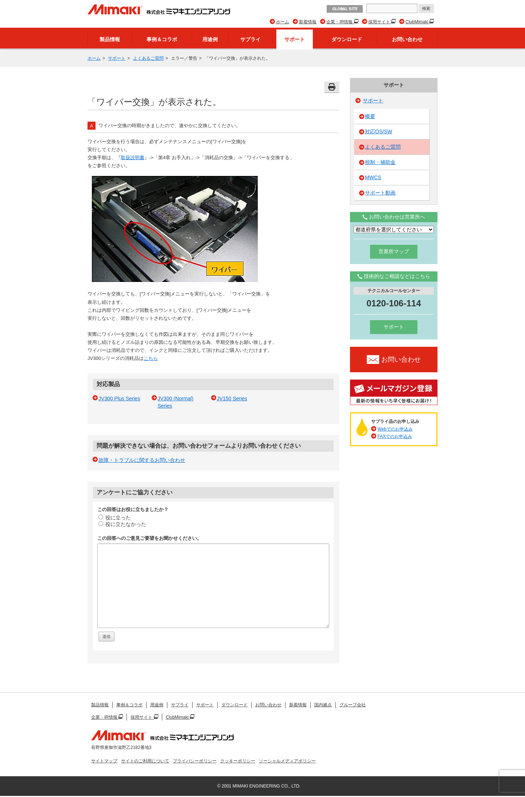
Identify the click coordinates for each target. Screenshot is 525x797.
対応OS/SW (378, 131)
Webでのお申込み (394, 429)
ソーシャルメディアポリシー (287, 760)
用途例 (210, 39)
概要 (370, 116)
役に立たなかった (122, 524)
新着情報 (307, 21)
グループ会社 (352, 704)
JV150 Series (232, 398)
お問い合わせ (407, 39)
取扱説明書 (132, 157)
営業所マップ (393, 251)
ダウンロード (346, 39)
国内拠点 (323, 704)
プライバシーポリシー (195, 760)
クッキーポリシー (237, 760)
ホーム (282, 21)
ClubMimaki (417, 21)
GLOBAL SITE (344, 9)
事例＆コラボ (162, 39)
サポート (294, 39)
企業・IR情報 (340, 21)
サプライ (250, 39)
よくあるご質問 (148, 58)
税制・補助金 (380, 162)
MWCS (373, 177)
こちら (151, 358)
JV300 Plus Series (119, 398)
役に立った (114, 518)
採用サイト (379, 21)
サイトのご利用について (145, 760)
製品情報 (110, 39)
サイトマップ (104, 760)
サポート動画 (380, 193)
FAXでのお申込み (394, 436)
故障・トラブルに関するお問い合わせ (141, 460)
